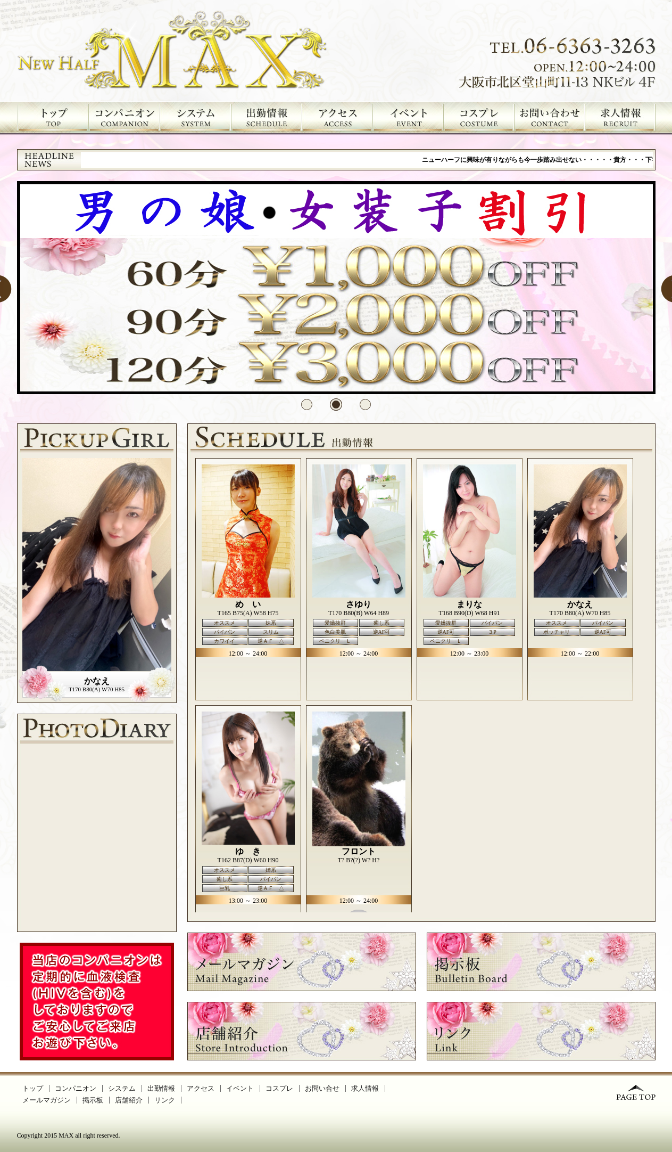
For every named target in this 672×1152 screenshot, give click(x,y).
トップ (32, 1088)
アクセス (200, 1088)
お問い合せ (322, 1088)
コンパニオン (75, 1088)
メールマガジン (46, 1100)
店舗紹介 (129, 1100)
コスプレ (279, 1088)
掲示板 (92, 1100)
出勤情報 (161, 1088)
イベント (240, 1088)
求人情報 (365, 1088)
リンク (164, 1100)
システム (122, 1088)
